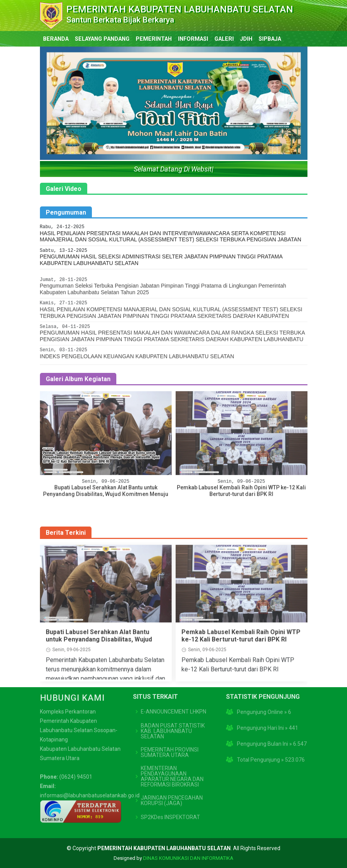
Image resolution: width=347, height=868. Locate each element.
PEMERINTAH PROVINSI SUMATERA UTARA (170, 721)
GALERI (224, 39)
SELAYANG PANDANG (102, 39)
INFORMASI (193, 39)
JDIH (246, 39)
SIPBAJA (270, 39)
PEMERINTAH (154, 39)
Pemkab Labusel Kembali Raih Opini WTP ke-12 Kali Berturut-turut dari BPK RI (240, 665)
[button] (60, 103)
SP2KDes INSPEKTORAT (170, 786)
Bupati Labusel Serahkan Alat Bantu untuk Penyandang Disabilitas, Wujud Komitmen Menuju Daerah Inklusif (99, 669)
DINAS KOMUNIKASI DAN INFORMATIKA (188, 858)
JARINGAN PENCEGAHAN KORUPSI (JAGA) (172, 769)
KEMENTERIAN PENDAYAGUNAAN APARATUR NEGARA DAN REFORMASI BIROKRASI (172, 746)
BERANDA (56, 39)
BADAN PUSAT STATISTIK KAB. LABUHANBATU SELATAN (173, 700)
